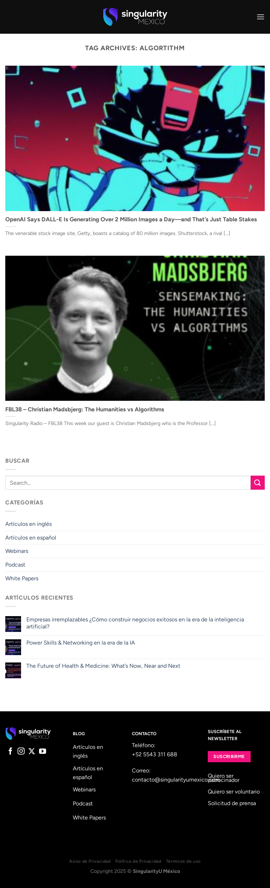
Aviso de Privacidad (90, 861)
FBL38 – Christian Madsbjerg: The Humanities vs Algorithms (84, 409)
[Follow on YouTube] (42, 752)
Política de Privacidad (138, 861)
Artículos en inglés (28, 524)
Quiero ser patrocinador (223, 777)
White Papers (21, 578)
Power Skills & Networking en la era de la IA (80, 642)
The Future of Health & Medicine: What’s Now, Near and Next (103, 665)
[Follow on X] (31, 752)
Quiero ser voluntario (234, 791)
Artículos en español (30, 537)
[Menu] (260, 16)
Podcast (15, 564)
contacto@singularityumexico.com (176, 779)
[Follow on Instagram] (21, 752)
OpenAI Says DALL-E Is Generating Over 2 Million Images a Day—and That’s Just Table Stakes (131, 219)
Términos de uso (183, 861)
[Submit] (258, 482)
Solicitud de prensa (232, 803)
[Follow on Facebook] (10, 752)
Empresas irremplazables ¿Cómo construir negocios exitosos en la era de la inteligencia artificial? (135, 622)
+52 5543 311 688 (154, 754)
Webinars (16, 551)
